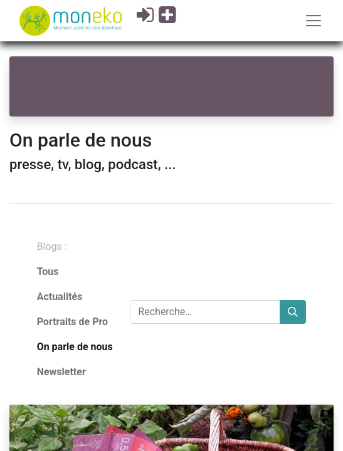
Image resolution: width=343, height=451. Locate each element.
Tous (48, 271)
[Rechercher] (293, 312)
